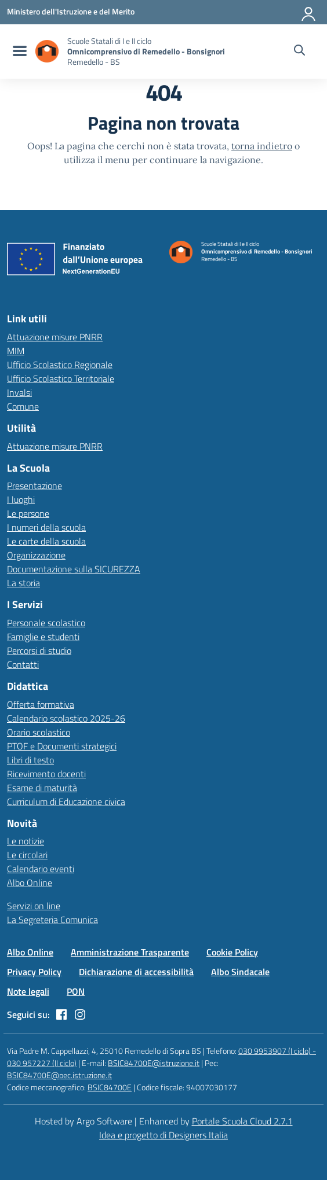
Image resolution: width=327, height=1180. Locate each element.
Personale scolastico (46, 623)
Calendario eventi (40, 869)
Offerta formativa (40, 704)
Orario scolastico (38, 732)
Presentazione (34, 485)
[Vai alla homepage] (47, 51)
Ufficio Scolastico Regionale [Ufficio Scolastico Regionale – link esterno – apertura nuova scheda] (59, 365)
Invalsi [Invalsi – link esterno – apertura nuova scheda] (19, 392)
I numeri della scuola (46, 527)
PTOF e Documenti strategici (62, 746)
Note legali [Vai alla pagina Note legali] (28, 991)
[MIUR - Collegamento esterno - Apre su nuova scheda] (71, 11)
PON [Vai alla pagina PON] (76, 991)
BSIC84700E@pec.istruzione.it (59, 1075)
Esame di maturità (42, 788)
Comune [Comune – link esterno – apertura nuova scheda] (23, 406)
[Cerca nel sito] (299, 51)
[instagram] (80, 1014)
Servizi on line (33, 906)
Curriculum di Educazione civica (66, 801)
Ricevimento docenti (46, 774)
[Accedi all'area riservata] (309, 11)
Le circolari (27, 855)
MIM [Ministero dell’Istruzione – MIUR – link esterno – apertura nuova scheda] (15, 351)
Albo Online (29, 882)
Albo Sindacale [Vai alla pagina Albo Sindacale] (240, 972)
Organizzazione (36, 555)
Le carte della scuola (46, 541)
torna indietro (261, 146)
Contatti (23, 664)
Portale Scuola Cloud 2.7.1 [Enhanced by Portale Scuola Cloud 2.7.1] (242, 1121)
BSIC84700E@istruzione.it (153, 1063)
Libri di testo (30, 760)
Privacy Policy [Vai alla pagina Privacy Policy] (34, 972)
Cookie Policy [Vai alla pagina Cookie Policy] (232, 952)
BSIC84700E (110, 1087)
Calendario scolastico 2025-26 (66, 718)
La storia (23, 583)
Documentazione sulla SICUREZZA (73, 569)
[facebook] (61, 1014)
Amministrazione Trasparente (130, 952)
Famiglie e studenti (43, 637)
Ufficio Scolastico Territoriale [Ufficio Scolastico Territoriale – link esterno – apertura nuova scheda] (60, 378)
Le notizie (25, 841)
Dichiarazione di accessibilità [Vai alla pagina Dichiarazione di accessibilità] (136, 972)
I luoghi (21, 499)
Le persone (28, 513)
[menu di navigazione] (18, 51)
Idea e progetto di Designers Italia (163, 1135)
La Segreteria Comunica (52, 920)
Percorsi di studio (39, 650)
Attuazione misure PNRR (55, 337)
